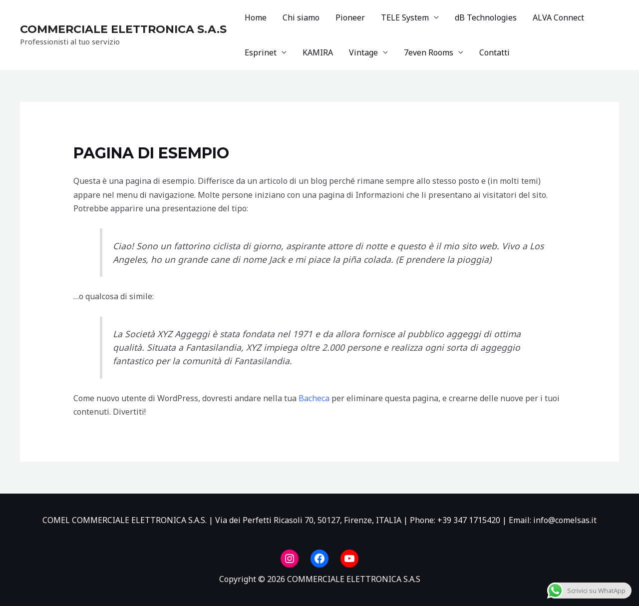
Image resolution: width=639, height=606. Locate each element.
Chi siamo (301, 17)
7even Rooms (428, 52)
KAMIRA (318, 52)
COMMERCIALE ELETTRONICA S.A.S (123, 29)
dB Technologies (486, 17)
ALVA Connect (558, 17)
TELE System (405, 17)
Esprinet (261, 52)
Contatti (494, 52)
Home (256, 17)
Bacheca (314, 398)
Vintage (363, 52)
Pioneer (350, 17)
